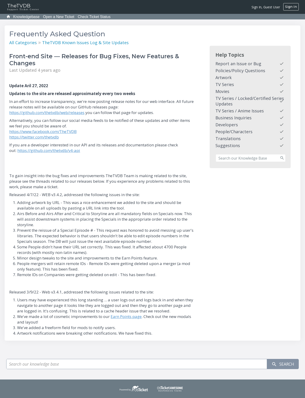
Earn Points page (126, 316)
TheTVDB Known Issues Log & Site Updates (85, 42)
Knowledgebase (26, 17)
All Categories (23, 42)
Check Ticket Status (94, 17)
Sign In (291, 7)
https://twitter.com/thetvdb (34, 137)
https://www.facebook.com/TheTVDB (43, 131)
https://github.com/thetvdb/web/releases (46, 112)
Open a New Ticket (58, 17)
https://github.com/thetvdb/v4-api (48, 150)
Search (282, 364)
